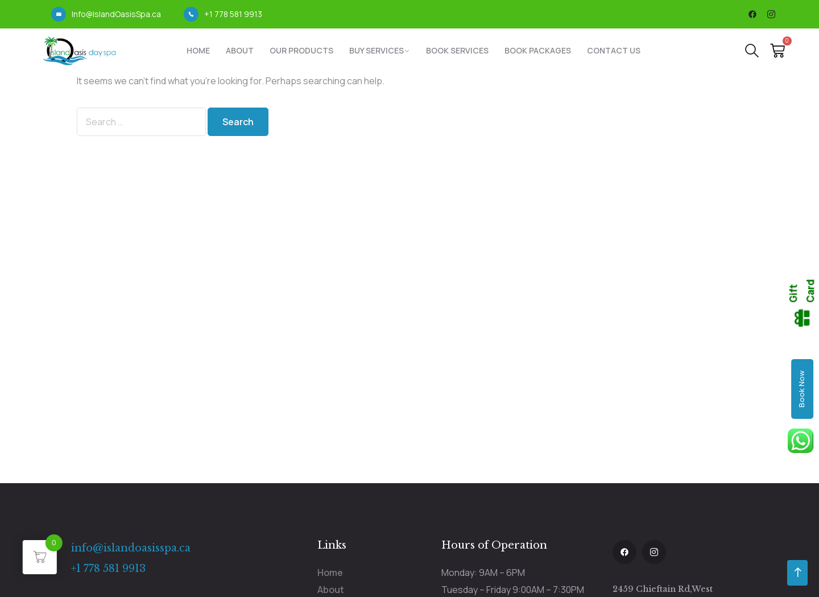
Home (198, 50)
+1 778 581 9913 (233, 14)
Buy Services (376, 50)
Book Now (801, 388)
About (240, 50)
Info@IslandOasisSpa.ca (116, 14)
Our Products (301, 50)
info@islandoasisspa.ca (131, 548)
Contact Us (613, 50)
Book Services (457, 50)
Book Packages (537, 50)
